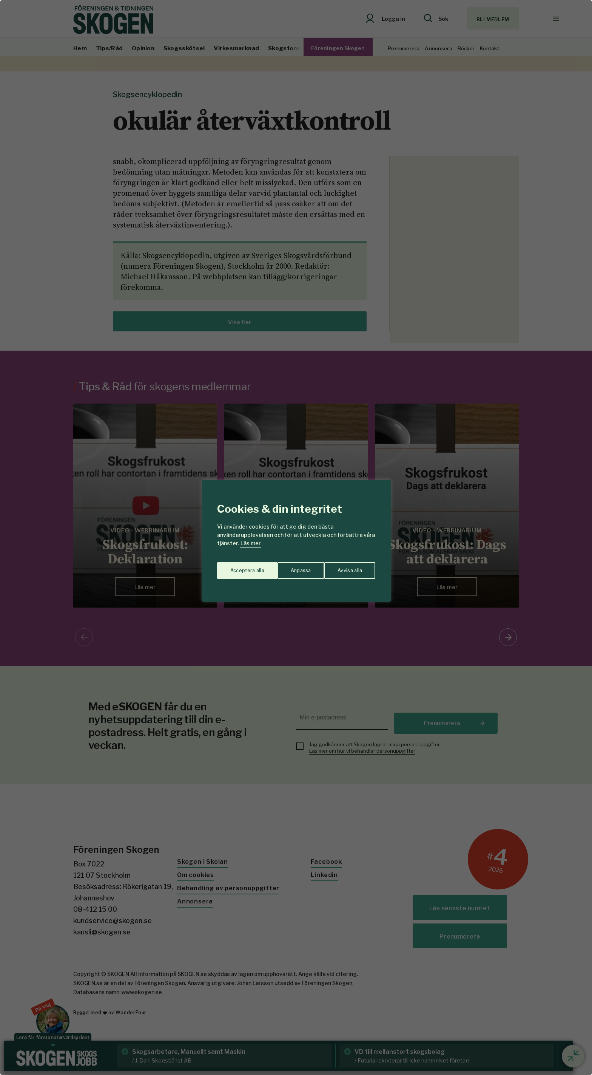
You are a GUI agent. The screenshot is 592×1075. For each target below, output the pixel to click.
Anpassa (238, 567)
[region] (296, 537)
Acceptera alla (345, 567)
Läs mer (250, 543)
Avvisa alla (288, 567)
